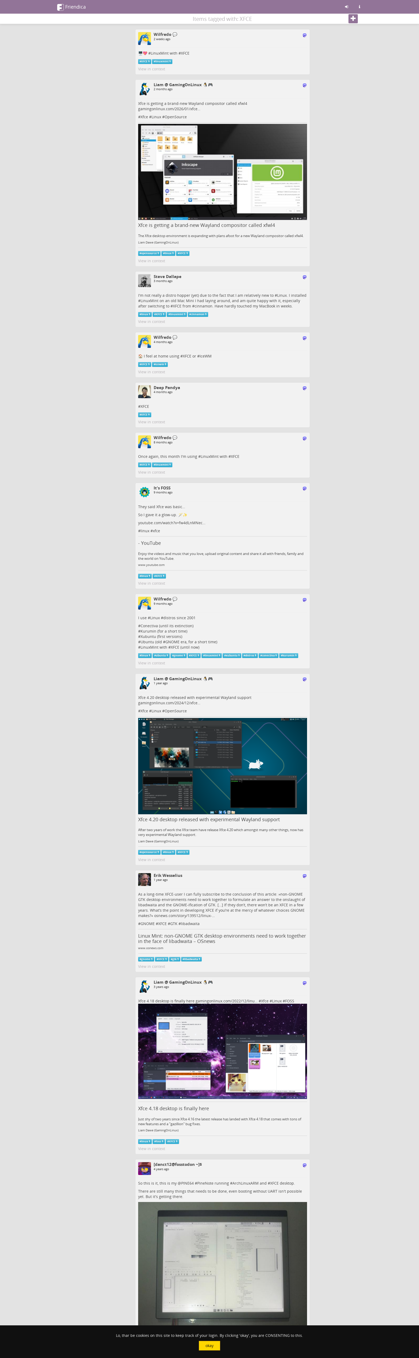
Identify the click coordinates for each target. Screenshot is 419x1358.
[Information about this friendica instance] (359, 6)
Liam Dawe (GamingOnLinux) (158, 242)
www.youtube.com (151, 565)
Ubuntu (147, 641)
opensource (149, 253)
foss (158, 1141)
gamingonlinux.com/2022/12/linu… (227, 1000)
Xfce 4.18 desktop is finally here (173, 1108)
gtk (174, 959)
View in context (151, 68)
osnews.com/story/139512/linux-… (184, 915)
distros (169, 617)
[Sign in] (346, 6)
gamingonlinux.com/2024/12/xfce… (169, 702)
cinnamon (203, 306)
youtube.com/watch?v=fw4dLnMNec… (171, 522)
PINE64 (187, 1183)
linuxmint (162, 61)
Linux (156, 116)
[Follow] (353, 18)
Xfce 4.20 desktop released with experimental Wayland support (209, 819)
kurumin (288, 655)
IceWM (206, 356)
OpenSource (176, 116)
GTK (173, 923)
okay (209, 1345)
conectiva (268, 655)
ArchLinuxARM (245, 1183)
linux (168, 253)
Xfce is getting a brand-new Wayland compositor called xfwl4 (206, 225)
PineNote (205, 1183)
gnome (178, 655)
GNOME (172, 641)
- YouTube (149, 543)
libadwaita (190, 923)
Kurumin (148, 631)
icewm (159, 364)
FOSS (289, 1000)
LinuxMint (160, 53)
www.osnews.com (150, 948)
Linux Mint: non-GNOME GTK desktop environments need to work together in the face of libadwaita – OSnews (222, 938)
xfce (156, 530)
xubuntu (232, 655)
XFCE (185, 53)
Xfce (144, 116)
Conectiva (149, 625)
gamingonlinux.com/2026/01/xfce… (169, 108)
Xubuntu (148, 636)
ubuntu (161, 655)
